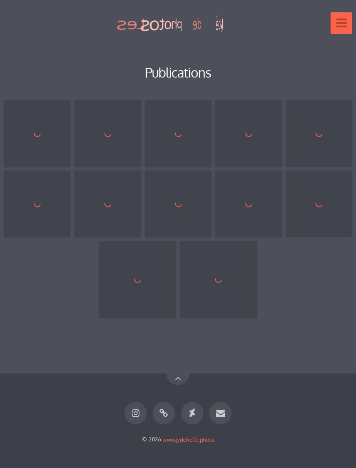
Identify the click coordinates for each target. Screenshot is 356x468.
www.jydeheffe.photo (188, 439)
